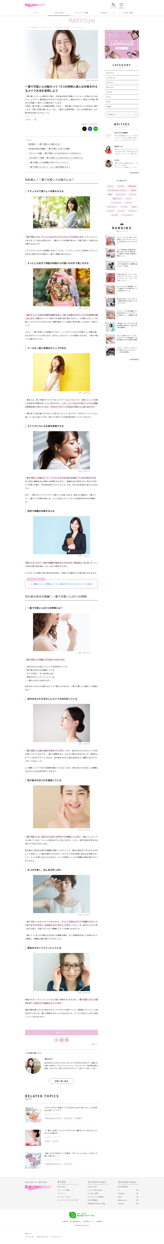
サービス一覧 (29, 1236)
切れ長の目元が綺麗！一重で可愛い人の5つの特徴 (49, 148)
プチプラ (128, 203)
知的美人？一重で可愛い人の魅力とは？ (44, 144)
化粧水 (134, 207)
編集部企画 (132, 186)
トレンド (55, 1141)
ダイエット (132, 211)
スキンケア (110, 73)
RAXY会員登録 (123, 1187)
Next (94, 1044)
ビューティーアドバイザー (66, 1200)
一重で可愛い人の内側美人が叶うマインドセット (48, 162)
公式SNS (104, 13)
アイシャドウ (68, 1118)
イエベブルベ (112, 207)
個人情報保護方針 (75, 1221)
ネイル (108, 97)
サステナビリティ (56, 1236)
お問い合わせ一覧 (42, 1236)
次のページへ (61, 1032)
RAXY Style (59, 13)
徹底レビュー (117, 198)
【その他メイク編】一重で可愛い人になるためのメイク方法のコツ (55, 157)
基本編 (133, 190)
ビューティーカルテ (64, 1197)
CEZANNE (78, 1118)
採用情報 (99, 1221)
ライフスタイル (127, 215)
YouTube (121, 1203)
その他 (108, 106)
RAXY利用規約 (93, 1200)
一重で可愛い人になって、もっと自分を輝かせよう (49, 167)
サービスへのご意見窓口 (96, 1197)
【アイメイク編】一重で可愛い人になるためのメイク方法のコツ (54, 153)
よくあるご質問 (127, 13)
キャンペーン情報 (82, 13)
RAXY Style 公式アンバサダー (53, 1118)
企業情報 (65, 1221)
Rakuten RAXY (35, 5)
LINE (119, 1197)
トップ (36, 13)
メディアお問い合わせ (95, 1190)
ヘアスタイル (116, 203)
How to (28, 119)
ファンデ (121, 211)
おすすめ (121, 186)
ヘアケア (109, 92)
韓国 (110, 194)
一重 (35, 119)
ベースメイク (110, 78)
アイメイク (34, 116)
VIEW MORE (134, 173)
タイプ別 (114, 215)
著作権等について (88, 1221)
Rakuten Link (122, 1200)
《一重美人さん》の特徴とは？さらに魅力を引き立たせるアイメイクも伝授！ (62, 584)
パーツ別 (124, 207)
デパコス (110, 211)
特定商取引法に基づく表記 (96, 1203)
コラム (108, 102)
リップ (129, 198)
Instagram (121, 1193)
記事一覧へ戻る (61, 1081)
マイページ (61, 1193)
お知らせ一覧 (92, 1187)
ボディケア (110, 87)
